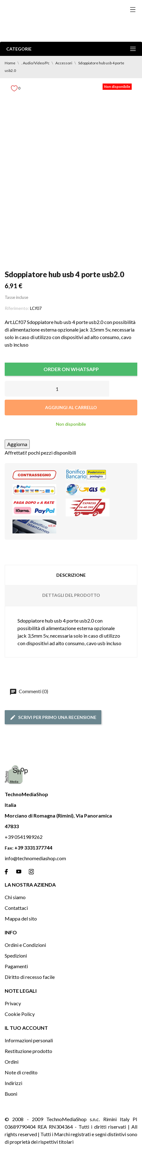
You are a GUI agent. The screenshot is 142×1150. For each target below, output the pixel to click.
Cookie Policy (20, 1014)
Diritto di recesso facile (30, 977)
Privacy (13, 1003)
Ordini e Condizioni (25, 945)
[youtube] (18, 871)
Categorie (71, 48)
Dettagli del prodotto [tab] (71, 595)
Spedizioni (16, 955)
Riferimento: (17, 308)
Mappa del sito (21, 918)
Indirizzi (13, 1083)
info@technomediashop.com (35, 858)
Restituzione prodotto (28, 1051)
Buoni (11, 1094)
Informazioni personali (29, 1040)
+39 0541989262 (24, 837)
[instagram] (31, 871)
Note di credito (21, 1072)
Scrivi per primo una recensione (53, 717)
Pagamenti (16, 966)
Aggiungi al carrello (71, 407)
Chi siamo (15, 897)
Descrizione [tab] (71, 575)
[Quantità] (57, 389)
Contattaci (16, 908)
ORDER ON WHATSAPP (71, 369)
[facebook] (6, 871)
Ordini (11, 1062)
